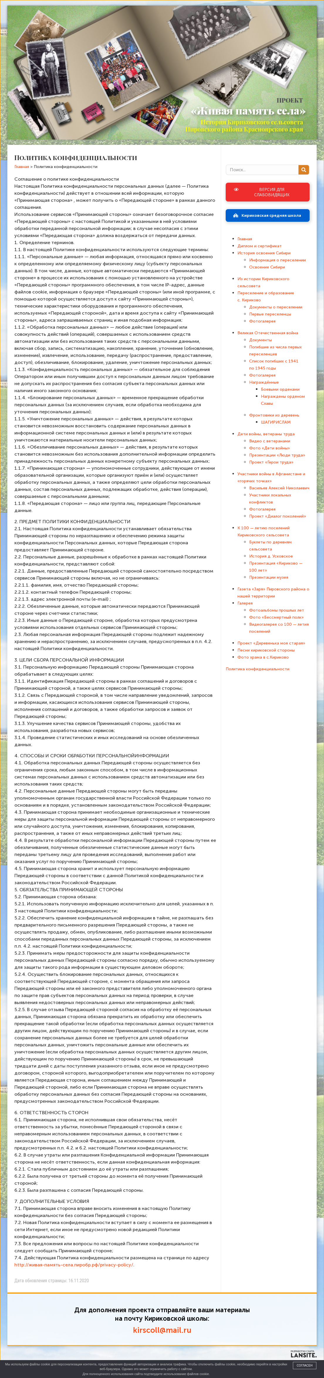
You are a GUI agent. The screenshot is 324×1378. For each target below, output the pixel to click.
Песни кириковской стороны (266, 650)
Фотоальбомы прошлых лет (276, 610)
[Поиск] (303, 169)
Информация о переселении (277, 260)
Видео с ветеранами (269, 441)
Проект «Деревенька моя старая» (271, 643)
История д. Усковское (271, 556)
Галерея (245, 603)
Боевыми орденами (280, 389)
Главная (244, 238)
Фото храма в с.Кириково (263, 657)
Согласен (305, 1365)
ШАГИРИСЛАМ (276, 422)
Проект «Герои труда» (271, 462)
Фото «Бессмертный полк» (276, 617)
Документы (260, 340)
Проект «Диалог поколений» (277, 516)
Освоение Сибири (267, 267)
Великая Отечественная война (267, 332)
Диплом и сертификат (259, 246)
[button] (268, 192)
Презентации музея (268, 577)
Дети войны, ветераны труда (266, 434)
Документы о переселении (275, 307)
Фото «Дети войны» (269, 448)
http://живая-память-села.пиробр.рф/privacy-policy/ (73, 1265)
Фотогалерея (262, 321)
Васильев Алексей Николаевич (279, 488)
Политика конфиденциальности (257, 669)
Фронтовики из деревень (274, 415)
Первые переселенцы (270, 314)
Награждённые (264, 382)
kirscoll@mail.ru (162, 1330)
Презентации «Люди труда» (277, 455)
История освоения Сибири (264, 253)
